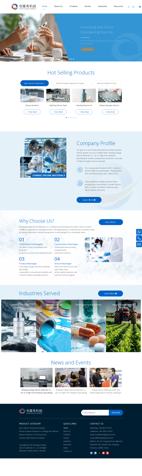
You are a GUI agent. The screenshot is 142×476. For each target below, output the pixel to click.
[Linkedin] (95, 452)
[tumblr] (107, 452)
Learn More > (90, 49)
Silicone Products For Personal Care (33, 434)
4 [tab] (73, 118)
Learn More (89, 200)
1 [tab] (66, 118)
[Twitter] (99, 452)
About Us (58, 6)
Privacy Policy (32, 451)
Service (88, 6)
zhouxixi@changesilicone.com (101, 438)
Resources (118, 6)
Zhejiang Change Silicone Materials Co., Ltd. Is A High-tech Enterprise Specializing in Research (36, 391)
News (65, 448)
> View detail (32, 112)
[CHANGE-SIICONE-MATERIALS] (42, 158)
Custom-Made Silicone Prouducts (32, 438)
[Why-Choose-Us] (104, 249)
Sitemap (42, 451)
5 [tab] (76, 118)
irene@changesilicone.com (105, 434)
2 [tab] (69, 118)
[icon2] (79, 183)
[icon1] (79, 169)
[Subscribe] (116, 412)
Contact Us (67, 451)
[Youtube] (103, 452)
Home (44, 6)
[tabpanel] (32, 101)
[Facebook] (91, 452)
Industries (102, 6)
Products (74, 6)
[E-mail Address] (96, 412)
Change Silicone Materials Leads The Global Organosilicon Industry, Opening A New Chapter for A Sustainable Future (105, 391)
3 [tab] (71, 118)
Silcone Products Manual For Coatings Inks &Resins (39, 431)
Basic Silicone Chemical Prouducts (32, 428)
